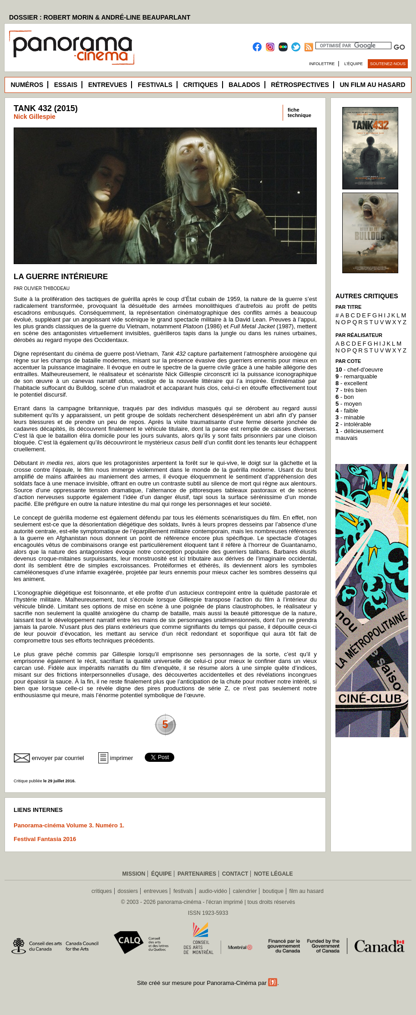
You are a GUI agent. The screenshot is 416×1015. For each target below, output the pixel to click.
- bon (344, 396)
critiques (101, 891)
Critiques (200, 84)
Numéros (26, 84)
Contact (235, 874)
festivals (183, 891)
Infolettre (322, 63)
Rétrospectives (300, 84)
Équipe (161, 874)
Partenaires (197, 874)
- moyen (348, 403)
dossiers (127, 891)
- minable (350, 417)
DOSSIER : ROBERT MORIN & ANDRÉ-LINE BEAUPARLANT (99, 17)
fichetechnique (299, 112)
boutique (273, 891)
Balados (244, 84)
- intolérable (353, 424)
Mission (134, 874)
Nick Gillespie (35, 116)
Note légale (273, 874)
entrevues (156, 891)
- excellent (351, 383)
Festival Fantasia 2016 (45, 839)
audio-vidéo (213, 891)
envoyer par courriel (58, 758)
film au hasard (306, 891)
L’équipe (354, 63)
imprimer (121, 758)
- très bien (351, 390)
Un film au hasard (372, 84)
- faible (346, 410)
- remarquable (356, 376)
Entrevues (107, 84)
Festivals (155, 84)
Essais (65, 84)
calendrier (245, 891)
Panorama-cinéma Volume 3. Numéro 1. (69, 825)
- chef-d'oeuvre (359, 369)
